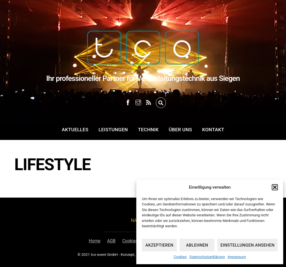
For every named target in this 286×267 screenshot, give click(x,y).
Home (95, 240)
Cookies (180, 257)
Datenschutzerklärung (207, 257)
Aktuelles (75, 129)
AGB (111, 240)
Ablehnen (197, 245)
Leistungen (113, 129)
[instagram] (138, 101)
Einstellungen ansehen (247, 245)
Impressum (237, 257)
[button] (275, 187)
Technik (148, 129)
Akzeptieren (159, 245)
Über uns (180, 129)
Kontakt (213, 129)
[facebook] (128, 101)
